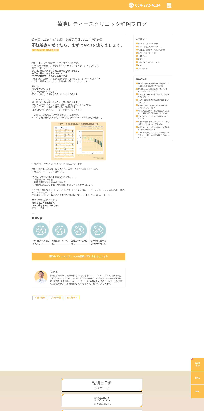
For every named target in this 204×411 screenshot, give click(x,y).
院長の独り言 (142, 68)
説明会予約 (102, 385)
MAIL (197, 391)
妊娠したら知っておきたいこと (149, 62)
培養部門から (142, 56)
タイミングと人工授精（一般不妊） (150, 47)
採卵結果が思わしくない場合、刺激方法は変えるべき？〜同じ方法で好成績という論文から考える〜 (153, 135)
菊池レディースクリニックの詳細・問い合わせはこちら (78, 256)
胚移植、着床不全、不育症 (147, 53)
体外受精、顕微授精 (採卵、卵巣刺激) (151, 50)
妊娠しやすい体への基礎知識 (148, 44)
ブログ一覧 (56, 297)
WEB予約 (197, 364)
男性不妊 (141, 59)
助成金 (140, 65)
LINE (197, 378)
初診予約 (102, 400)
